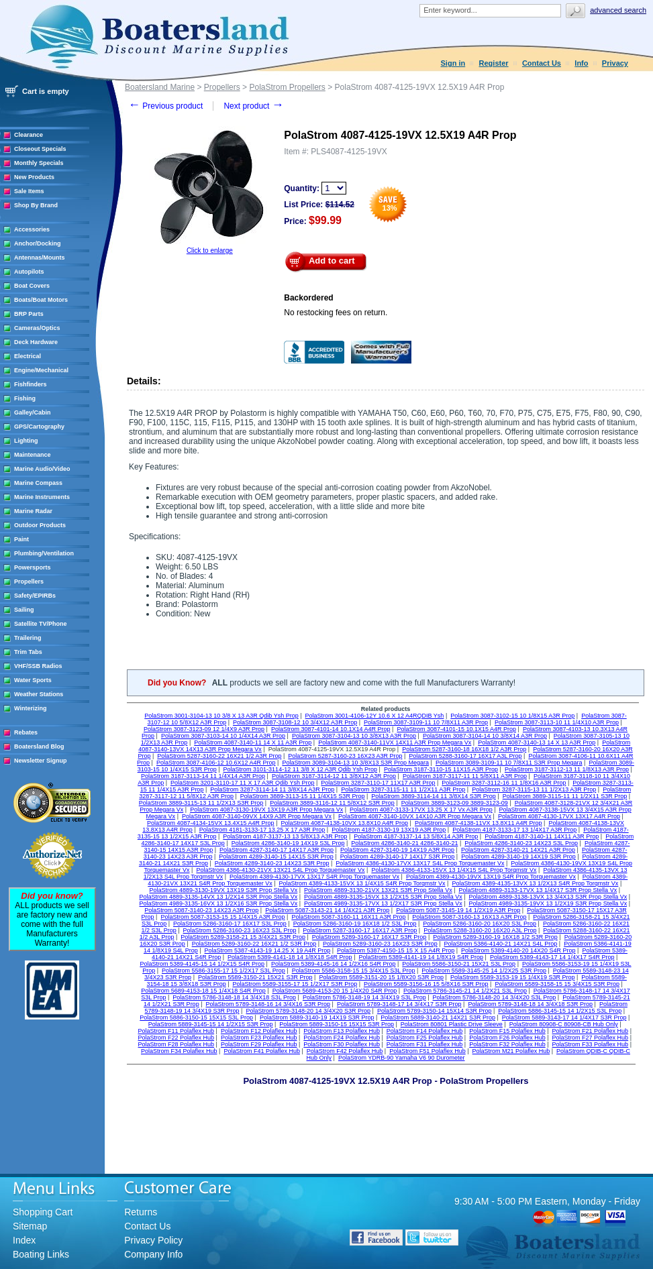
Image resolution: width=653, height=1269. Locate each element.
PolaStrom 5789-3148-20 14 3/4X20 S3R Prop (308, 1010)
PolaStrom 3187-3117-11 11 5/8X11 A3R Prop (465, 776)
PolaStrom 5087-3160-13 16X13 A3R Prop (469, 917)
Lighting (26, 440)
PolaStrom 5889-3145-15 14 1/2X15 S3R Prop (210, 1024)
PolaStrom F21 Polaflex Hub (590, 1031)
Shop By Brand (36, 205)
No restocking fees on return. (335, 312)
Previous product (165, 106)
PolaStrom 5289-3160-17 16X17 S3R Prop (369, 937)
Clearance (28, 134)
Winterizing (30, 708)
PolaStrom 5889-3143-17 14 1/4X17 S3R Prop (564, 1017)
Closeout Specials (40, 149)
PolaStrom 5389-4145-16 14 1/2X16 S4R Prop (333, 963)
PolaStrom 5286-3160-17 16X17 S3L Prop (230, 923)
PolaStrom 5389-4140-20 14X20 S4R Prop (518, 950)
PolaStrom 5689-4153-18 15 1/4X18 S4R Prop (203, 990)
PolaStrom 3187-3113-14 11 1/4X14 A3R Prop (203, 776)
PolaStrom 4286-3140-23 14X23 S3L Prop (521, 843)
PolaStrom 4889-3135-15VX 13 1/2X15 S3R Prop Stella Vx (383, 896)
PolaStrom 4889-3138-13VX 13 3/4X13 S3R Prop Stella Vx (548, 896)
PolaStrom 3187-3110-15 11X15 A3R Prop (441, 769)
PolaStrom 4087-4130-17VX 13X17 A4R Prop (559, 816)
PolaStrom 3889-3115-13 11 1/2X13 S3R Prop (201, 802)
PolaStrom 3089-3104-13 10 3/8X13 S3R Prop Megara (355, 762)
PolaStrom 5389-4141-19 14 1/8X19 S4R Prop (420, 957)
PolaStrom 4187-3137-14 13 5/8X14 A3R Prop (416, 836)
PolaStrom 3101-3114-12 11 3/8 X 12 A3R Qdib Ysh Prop (300, 769)
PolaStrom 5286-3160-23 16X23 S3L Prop (240, 930)
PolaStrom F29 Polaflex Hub (259, 1044)
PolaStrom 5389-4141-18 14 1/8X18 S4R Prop (290, 957)
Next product (253, 106)
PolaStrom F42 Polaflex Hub (345, 1051)
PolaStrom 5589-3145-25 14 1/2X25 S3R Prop (483, 970)
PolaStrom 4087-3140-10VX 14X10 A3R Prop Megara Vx (414, 816)
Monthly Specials (39, 163)
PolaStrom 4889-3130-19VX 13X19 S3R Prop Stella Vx (224, 890)
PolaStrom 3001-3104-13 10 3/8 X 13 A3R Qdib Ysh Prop (221, 715)
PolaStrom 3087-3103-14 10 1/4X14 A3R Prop (223, 735)
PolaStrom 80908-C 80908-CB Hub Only (563, 1024)
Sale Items (29, 191)
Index (24, 1240)
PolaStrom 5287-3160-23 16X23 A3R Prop (345, 756)
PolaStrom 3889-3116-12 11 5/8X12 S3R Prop (332, 802)
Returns (140, 1212)
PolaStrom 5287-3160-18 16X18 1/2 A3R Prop (464, 749)
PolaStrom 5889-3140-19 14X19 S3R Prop (317, 1017)
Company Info (153, 1254)
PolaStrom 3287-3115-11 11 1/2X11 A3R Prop (403, 789)
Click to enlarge (210, 250)
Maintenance (32, 454)
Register (494, 63)
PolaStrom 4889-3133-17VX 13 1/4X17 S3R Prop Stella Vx (537, 890)
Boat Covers (32, 285)
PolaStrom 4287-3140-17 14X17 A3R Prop (276, 849)
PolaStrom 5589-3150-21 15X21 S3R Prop (255, 977)
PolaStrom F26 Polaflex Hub (507, 1037)
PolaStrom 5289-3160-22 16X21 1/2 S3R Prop (254, 943)
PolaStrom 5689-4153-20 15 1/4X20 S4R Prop (334, 990)
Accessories (32, 229)
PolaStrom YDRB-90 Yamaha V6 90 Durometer (401, 1057)
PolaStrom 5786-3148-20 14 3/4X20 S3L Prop (494, 997)
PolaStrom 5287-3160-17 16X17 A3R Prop (360, 930)
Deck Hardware (36, 342)
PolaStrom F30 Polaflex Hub (341, 1044)
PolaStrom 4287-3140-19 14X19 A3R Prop (397, 849)
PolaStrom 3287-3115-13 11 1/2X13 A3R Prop (534, 789)
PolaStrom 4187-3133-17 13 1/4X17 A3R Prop (514, 829)
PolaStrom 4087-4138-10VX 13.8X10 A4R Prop (344, 823)
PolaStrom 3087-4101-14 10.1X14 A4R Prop (331, 729)
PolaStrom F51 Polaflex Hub (427, 1051)
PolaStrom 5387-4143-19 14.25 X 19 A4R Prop (268, 950)
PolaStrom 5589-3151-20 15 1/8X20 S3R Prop (381, 977)
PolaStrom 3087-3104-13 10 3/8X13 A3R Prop (354, 735)
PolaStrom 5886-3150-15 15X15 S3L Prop (196, 1017)
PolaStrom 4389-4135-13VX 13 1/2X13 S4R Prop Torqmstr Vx (535, 883)
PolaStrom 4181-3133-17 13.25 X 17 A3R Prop (262, 829)
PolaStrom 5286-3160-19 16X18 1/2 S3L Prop (355, 923)
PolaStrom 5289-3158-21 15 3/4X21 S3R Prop (243, 937)
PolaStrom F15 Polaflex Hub (507, 1031)
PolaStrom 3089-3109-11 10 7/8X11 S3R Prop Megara (509, 762)
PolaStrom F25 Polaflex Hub (425, 1037)
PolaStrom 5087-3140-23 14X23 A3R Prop (201, 910)
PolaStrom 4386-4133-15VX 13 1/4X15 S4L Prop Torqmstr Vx (453, 870)
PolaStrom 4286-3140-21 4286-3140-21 (404, 843)
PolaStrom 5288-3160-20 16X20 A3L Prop (479, 930)
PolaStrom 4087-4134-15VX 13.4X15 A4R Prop (210, 823)
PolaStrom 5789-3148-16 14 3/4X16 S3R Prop (267, 1004)
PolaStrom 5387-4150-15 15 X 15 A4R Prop (395, 950)
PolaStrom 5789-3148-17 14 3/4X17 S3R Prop (399, 1004)
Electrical (27, 356)
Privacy (615, 63)
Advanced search (618, 10)
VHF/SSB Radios (38, 666)
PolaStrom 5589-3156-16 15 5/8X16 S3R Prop (426, 984)
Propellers (29, 581)
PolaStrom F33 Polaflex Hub (590, 1044)
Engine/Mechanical (41, 370)
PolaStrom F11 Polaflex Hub (176, 1031)
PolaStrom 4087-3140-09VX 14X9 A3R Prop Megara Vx (257, 816)
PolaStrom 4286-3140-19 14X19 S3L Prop (288, 843)
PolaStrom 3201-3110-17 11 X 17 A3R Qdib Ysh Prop (242, 782)
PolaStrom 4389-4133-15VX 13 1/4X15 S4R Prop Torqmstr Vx (362, 883)
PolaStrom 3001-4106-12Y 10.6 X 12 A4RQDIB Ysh (374, 715)
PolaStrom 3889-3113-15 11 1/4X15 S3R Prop (302, 796)
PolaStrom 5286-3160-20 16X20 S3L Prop (479, 923)
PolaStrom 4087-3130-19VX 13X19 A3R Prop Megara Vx (266, 809)
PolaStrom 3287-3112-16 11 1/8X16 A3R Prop (504, 782)
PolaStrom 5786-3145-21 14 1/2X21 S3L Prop (465, 990)
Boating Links (41, 1254)
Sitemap (30, 1226)
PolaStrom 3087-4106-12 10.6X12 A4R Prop (216, 762)
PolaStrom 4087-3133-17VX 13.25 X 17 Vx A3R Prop (421, 809)
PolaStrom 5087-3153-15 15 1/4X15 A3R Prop (222, 917)
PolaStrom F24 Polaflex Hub (341, 1037)
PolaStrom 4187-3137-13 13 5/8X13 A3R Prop (285, 836)
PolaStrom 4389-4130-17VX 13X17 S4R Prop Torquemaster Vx (314, 876)
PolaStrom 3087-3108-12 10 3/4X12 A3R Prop (295, 722)
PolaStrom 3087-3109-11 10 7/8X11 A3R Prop (426, 722)
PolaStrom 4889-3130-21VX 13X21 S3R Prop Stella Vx (378, 890)
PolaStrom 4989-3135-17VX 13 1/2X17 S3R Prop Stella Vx (383, 903)
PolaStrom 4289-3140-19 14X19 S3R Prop (518, 856)
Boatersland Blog (39, 746)
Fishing (25, 398)
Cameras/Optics (37, 328)
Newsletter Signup (40, 760)
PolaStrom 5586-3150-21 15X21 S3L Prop (458, 963)
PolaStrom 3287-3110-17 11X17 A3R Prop (378, 782)
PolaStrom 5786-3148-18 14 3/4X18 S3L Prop (234, 997)
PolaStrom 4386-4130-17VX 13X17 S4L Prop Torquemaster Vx (420, 863)
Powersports (32, 567)
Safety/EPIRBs (35, 595)
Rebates (26, 732)
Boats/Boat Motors (41, 299)
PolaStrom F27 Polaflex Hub (590, 1037)
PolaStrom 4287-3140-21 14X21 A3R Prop (518, 849)
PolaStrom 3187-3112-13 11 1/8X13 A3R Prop (567, 769)
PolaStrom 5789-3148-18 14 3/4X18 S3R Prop (530, 1004)
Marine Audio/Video (42, 468)
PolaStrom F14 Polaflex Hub (425, 1031)
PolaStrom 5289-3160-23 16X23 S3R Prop (380, 943)
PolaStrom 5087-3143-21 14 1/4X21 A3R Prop (327, 910)
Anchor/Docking (37, 243)
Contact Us (541, 63)
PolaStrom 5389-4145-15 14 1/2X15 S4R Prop (202, 963)
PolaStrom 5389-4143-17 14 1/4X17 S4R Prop (552, 957)
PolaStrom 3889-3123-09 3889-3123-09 (454, 802)
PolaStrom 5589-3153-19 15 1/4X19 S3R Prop (512, 977)
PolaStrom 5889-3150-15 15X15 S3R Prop (336, 1024)
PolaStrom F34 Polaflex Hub (179, 1051)
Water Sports (33, 680)
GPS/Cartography (39, 426)
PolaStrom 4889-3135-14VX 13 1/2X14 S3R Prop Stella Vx (219, 896)
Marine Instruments (42, 497)
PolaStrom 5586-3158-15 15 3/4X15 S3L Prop (353, 970)
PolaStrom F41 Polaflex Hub (261, 1051)
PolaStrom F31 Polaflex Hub (425, 1044)
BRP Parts (29, 314)
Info (581, 63)
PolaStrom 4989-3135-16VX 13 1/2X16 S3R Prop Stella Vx (219, 903)
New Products (34, 177)
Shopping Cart (43, 1212)
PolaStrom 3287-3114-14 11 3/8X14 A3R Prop (272, 789)
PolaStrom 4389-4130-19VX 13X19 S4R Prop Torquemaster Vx (491, 876)
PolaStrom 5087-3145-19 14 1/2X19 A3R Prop (458, 910)
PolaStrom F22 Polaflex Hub (176, 1037)
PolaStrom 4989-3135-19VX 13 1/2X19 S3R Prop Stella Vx (548, 903)
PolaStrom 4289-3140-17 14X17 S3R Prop (397, 856)
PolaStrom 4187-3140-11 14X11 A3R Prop (542, 836)
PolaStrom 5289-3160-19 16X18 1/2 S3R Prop (495, 937)
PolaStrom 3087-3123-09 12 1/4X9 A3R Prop (204, 729)
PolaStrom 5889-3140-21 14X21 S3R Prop (438, 1017)
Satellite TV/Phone (40, 623)
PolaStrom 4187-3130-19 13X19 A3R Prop (389, 829)
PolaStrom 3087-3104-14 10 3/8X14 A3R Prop (485, 735)
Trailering (28, 637)
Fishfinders (30, 384)
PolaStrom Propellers (287, 87)
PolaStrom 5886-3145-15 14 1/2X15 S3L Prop (559, 1010)
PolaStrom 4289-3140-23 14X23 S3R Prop (272, 863)
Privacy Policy (153, 1240)
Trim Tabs (28, 652)
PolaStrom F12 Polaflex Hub (259, 1031)
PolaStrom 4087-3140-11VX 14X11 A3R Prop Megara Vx (394, 742)
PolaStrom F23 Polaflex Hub (259, 1037)
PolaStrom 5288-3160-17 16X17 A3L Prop (465, 756)
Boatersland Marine (160, 87)
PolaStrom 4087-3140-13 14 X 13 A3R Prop (536, 742)
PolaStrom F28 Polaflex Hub (176, 1044)
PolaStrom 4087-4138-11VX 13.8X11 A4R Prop (478, 823)
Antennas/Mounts (39, 257)
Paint (21, 539)
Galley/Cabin (32, 412)
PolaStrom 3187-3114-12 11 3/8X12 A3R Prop (334, 776)
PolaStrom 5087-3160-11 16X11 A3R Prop (348, 917)
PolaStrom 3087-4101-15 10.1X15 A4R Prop (456, 729)
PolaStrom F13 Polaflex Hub (341, 1031)
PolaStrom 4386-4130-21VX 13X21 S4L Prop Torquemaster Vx (280, 870)
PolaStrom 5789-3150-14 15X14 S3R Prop (434, 1010)
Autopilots (29, 271)
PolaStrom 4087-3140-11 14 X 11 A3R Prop (252, 742)
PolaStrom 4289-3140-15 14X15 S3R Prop (276, 856)
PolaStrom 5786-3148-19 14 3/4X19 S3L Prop (364, 997)
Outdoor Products (40, 525)
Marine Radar (33, 511)
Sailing (24, 609)
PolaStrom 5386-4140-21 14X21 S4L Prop (501, 943)
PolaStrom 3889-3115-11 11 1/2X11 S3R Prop (565, 796)
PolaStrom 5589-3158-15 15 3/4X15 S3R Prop (557, 984)
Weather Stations (38, 694)
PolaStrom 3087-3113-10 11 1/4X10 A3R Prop (557, 722)
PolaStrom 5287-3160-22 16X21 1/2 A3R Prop (219, 756)
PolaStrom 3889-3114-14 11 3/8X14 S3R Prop (433, 796)
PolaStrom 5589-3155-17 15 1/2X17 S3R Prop (295, 984)
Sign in (453, 63)
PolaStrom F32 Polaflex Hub (507, 1044)
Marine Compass (38, 483)
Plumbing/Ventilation (44, 553)
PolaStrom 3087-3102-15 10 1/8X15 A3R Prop (512, 715)
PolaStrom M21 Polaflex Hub (511, 1051)
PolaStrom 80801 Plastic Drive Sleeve (452, 1024)
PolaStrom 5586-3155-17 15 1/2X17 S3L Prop (223, 970)
